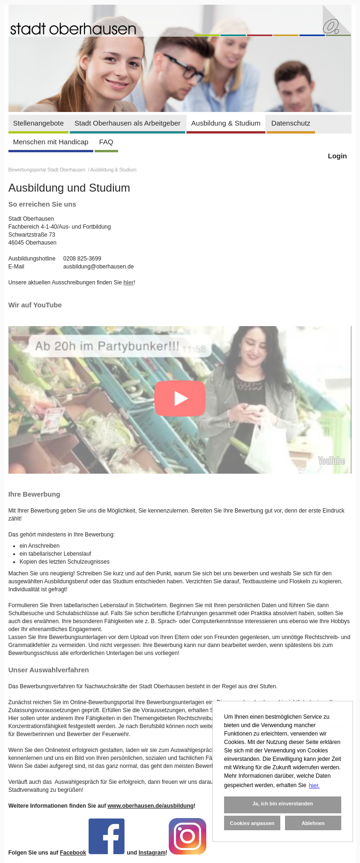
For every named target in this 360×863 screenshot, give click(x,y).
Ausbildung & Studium (226, 123)
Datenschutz (290, 123)
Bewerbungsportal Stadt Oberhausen (47, 169)
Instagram (152, 852)
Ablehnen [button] (312, 823)
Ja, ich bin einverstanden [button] (282, 803)
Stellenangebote (38, 123)
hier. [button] (314, 785)
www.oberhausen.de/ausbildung (150, 806)
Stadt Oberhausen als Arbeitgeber (127, 123)
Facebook (73, 852)
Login (337, 156)
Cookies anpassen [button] (252, 823)
